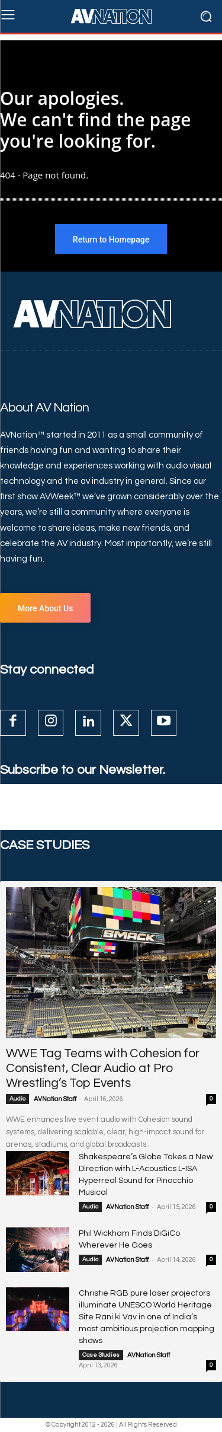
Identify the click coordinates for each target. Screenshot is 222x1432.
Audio (17, 1099)
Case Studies (101, 1355)
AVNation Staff (55, 1099)
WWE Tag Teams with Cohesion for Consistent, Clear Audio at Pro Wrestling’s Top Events (103, 1068)
